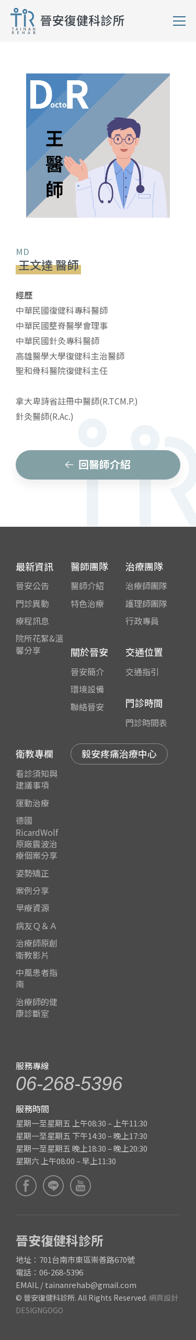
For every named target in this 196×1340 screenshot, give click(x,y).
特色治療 (87, 603)
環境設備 (87, 689)
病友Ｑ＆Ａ (36, 925)
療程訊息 (32, 620)
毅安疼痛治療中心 (119, 753)
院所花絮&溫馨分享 (39, 644)
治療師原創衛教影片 (36, 949)
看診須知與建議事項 (36, 779)
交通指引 (142, 671)
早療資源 (32, 907)
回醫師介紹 (98, 464)
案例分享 (32, 890)
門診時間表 (146, 722)
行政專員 (142, 620)
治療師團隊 (146, 585)
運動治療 (32, 802)
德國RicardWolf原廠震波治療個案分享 (37, 838)
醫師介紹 (87, 585)
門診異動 (32, 603)
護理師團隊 (146, 603)
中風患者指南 (36, 978)
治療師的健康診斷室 (36, 1007)
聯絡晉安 (87, 706)
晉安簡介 (87, 671)
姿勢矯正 (32, 873)
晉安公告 (32, 585)
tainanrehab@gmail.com (90, 1284)
